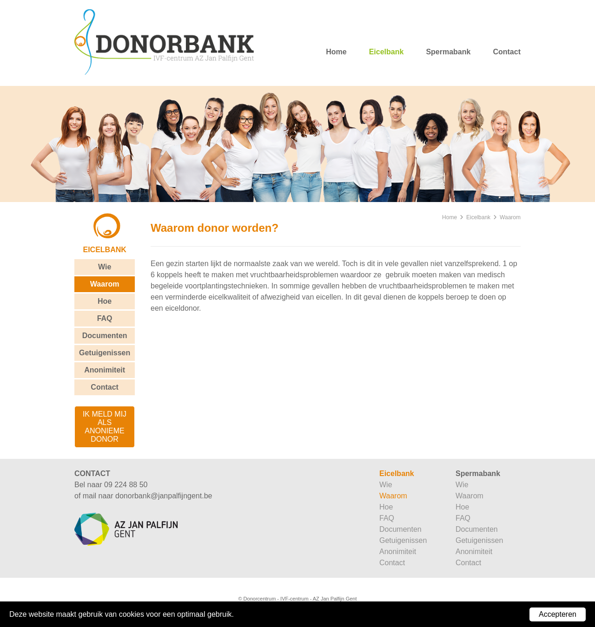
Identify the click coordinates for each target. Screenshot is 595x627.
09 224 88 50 (125, 485)
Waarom (104, 284)
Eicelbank (386, 52)
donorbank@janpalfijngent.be (163, 496)
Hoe (105, 301)
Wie (104, 267)
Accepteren (557, 614)
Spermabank (448, 52)
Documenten (104, 336)
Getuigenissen (104, 353)
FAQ (104, 318)
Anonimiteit (104, 370)
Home (336, 52)
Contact (507, 52)
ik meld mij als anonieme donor (104, 426)
